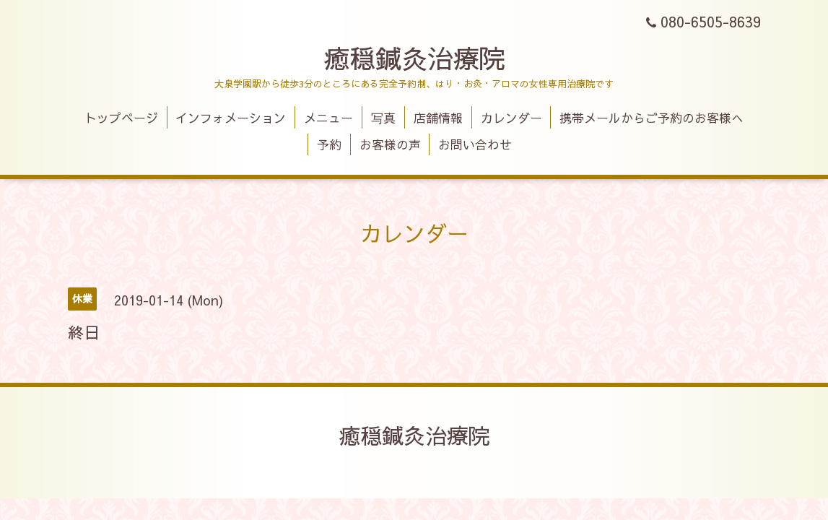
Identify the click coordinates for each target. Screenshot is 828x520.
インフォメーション (230, 117)
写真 (383, 117)
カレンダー (511, 117)
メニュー (328, 117)
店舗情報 (438, 117)
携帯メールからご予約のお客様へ (651, 117)
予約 (329, 144)
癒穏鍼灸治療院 (414, 58)
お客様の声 (390, 144)
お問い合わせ (475, 144)
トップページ (121, 117)
